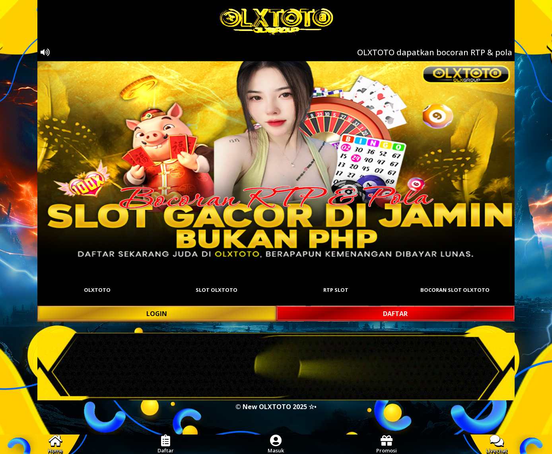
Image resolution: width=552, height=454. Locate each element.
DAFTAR (395, 313)
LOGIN (156, 313)
